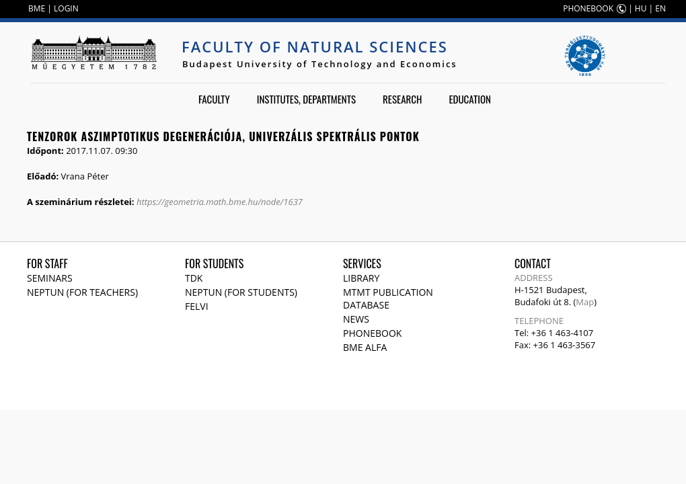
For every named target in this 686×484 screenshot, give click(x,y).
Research (402, 98)
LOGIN (66, 8)
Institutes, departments (306, 98)
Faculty (214, 98)
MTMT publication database (388, 298)
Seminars (50, 278)
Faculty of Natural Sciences (315, 46)
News (356, 319)
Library (361, 278)
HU (641, 8)
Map (585, 302)
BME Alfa (365, 347)
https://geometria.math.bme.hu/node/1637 (220, 202)
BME (36, 8)
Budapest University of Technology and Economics (319, 64)
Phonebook (372, 333)
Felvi (196, 306)
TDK (193, 278)
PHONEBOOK (588, 8)
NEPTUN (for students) (241, 292)
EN (660, 8)
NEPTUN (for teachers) (82, 292)
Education (470, 98)
